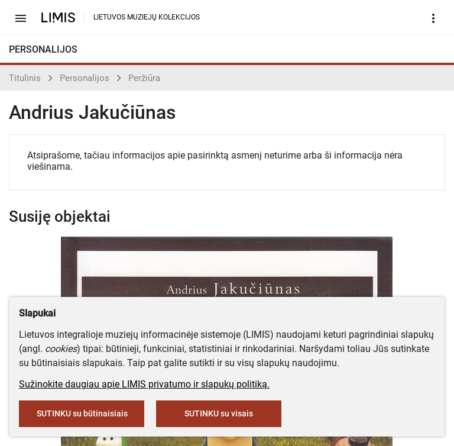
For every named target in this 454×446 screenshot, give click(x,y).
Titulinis (25, 78)
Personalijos (84, 78)
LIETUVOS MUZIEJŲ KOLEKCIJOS (146, 17)
